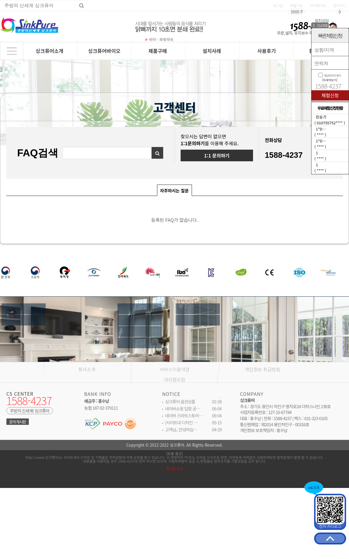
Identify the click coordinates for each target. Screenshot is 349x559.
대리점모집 (174, 387)
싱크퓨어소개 (49, 50)
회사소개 (86, 377)
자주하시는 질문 (173, 189)
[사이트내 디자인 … (181, 425)
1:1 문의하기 (216, 155)
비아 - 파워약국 (159, 39)
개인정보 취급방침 (262, 377)
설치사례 (211, 50)
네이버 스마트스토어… (184, 418)
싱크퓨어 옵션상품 (180, 404)
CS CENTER (19, 395)
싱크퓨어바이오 (104, 50)
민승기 (321, 117)
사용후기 (266, 50)
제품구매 (157, 50)
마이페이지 (318, 5)
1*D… (321, 129)
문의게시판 (17, 424)
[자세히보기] (329, 80)
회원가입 (296, 5)
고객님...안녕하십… (181, 432)
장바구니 (339, 5)
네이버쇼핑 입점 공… (182, 411)
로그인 (278, 5)
